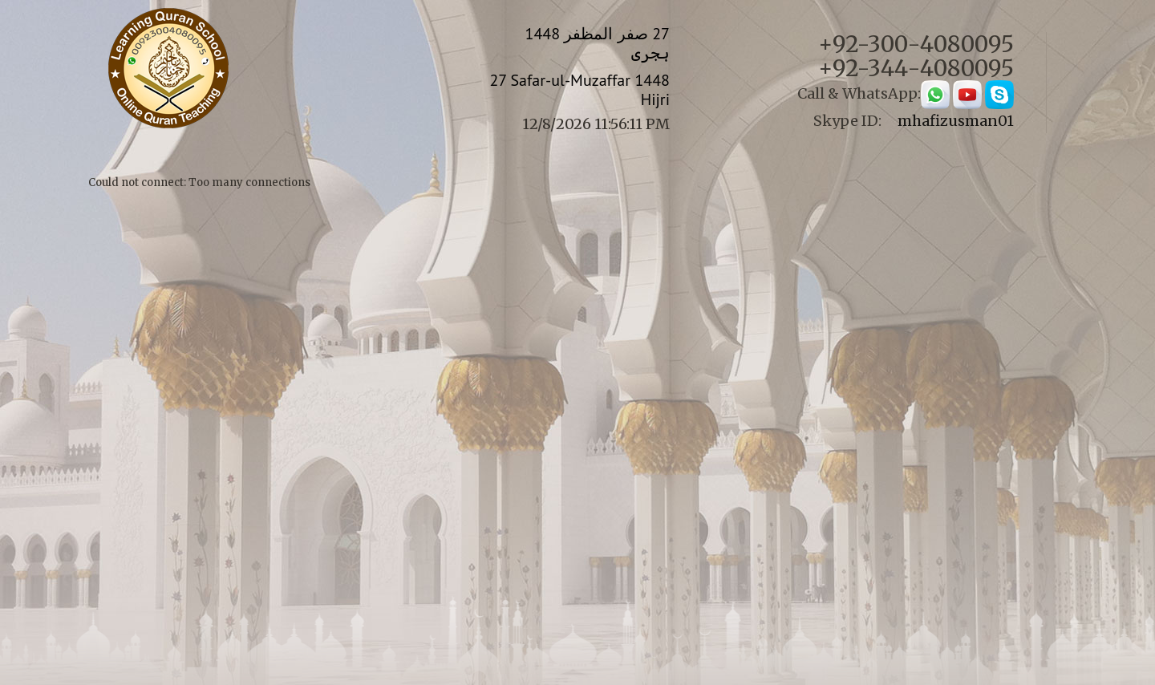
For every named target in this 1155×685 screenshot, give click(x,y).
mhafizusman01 (956, 120)
